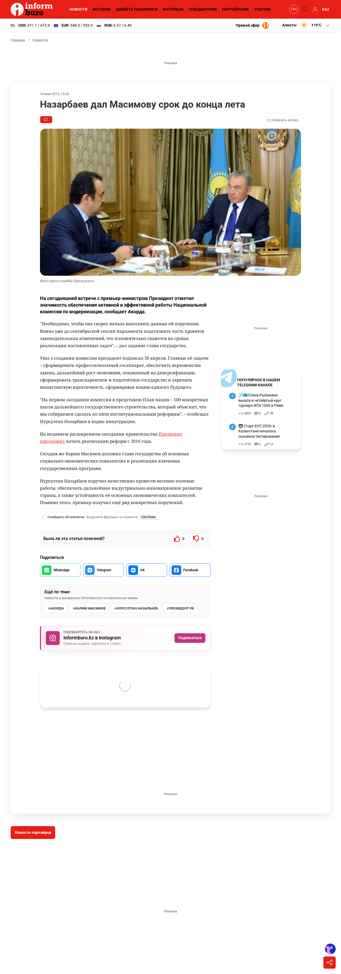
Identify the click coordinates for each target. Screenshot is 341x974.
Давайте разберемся (136, 9)
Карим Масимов (89, 608)
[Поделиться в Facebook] (190, 570)
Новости (78, 9)
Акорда (56, 608)
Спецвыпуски (202, 9)
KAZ (326, 9)
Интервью (172, 9)
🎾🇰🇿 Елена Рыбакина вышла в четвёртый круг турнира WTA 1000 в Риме (261, 400)
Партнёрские (235, 9)
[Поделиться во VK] (147, 570)
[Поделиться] (329, 962)
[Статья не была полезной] (198, 538)
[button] (305, 25)
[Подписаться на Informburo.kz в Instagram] (125, 638)
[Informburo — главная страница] (33, 9)
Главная (18, 40)
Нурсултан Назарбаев (135, 608)
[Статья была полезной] (179, 538)
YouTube (263, 9)
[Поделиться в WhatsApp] (60, 570)
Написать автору (282, 120)
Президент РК (180, 608)
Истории (101, 9)
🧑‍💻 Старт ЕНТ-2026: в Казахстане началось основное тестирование (259, 431)
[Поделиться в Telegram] (103, 570)
